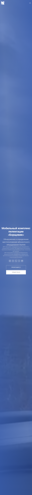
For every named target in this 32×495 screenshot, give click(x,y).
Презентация (16, 267)
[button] (30, 3)
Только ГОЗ (16, 272)
